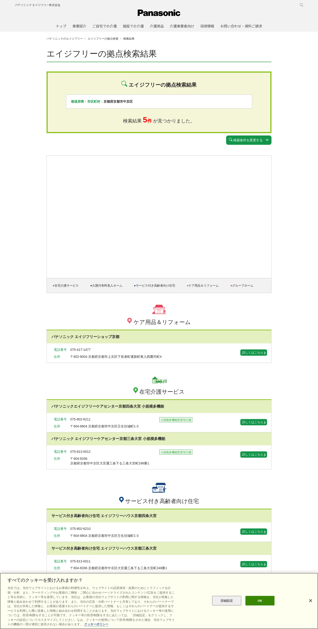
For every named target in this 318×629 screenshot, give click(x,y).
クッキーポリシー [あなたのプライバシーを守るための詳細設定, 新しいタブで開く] (96, 624)
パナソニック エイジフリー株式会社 (37, 5)
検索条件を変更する (246, 140)
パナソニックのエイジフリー (65, 38)
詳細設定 (227, 600)
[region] (159, 601)
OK (260, 600)
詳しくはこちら (252, 352)
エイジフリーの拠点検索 (103, 38)
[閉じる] (310, 600)
